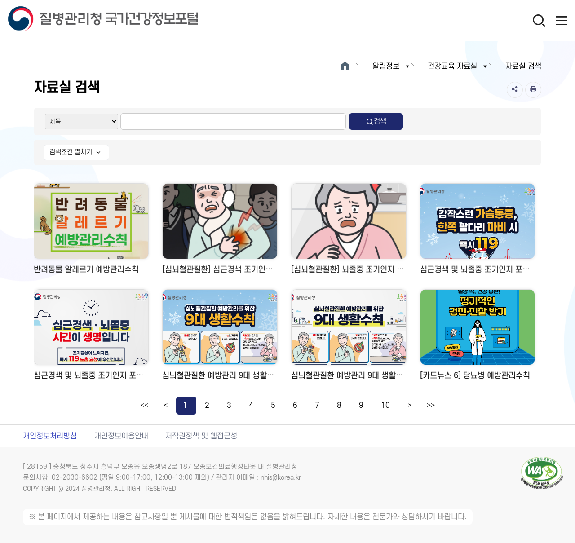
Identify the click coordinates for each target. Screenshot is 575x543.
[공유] (515, 90)
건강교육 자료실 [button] (458, 66)
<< (144, 406)
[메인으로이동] (345, 66)
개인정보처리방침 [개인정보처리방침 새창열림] (50, 436)
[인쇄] (533, 90)
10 (385, 406)
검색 (376, 121)
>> (431, 406)
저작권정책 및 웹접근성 (201, 436)
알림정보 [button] (391, 66)
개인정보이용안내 (121, 436)
